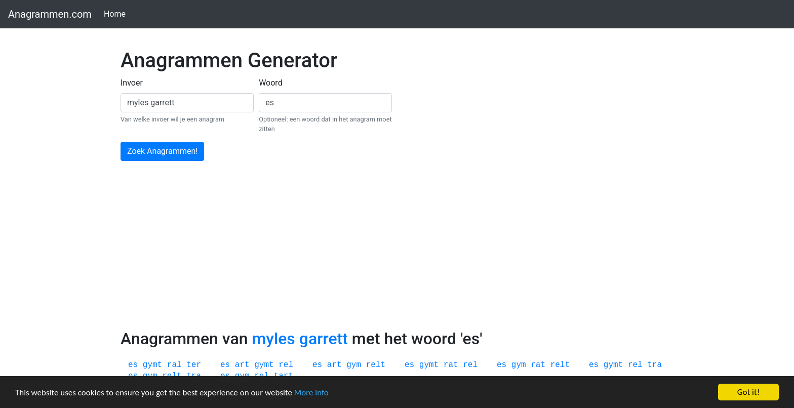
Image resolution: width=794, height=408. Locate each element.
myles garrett (299, 338)
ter (193, 365)
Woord (271, 83)
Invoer (132, 83)
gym (353, 365)
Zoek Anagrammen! (162, 151)
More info (311, 392)
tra (654, 365)
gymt (152, 365)
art (242, 365)
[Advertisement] (397, 253)
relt (375, 365)
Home (117, 13)
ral (174, 365)
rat (451, 365)
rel (286, 365)
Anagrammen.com (50, 14)
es (133, 365)
